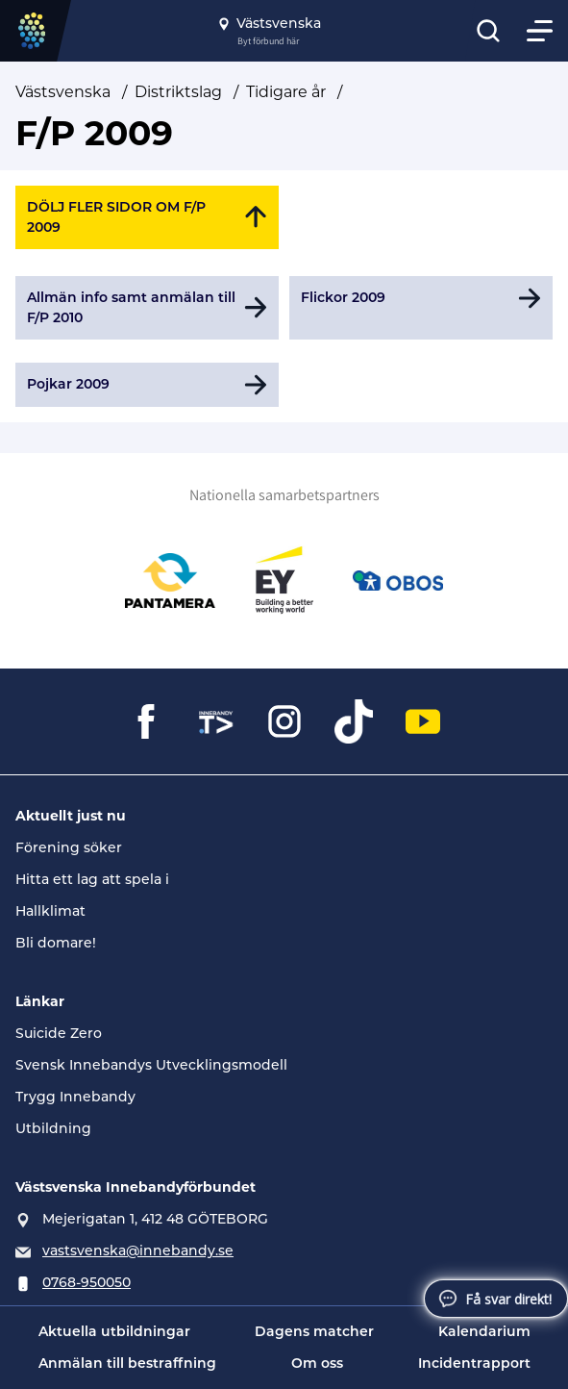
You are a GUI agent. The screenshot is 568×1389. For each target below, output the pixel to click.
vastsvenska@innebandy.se (138, 1250)
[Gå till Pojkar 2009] (147, 385)
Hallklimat (50, 911)
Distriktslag (178, 92)
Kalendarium (484, 1331)
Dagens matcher (314, 1331)
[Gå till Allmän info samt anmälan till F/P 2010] (147, 308)
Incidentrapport (474, 1363)
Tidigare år (286, 92)
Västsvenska (63, 92)
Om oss (317, 1363)
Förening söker (68, 847)
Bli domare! (55, 942)
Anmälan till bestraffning (127, 1363)
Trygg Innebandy (75, 1096)
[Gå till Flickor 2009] (421, 308)
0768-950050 (86, 1282)
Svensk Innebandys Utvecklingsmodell (151, 1064)
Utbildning (53, 1128)
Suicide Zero (58, 1033)
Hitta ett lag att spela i (92, 879)
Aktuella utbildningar (114, 1331)
